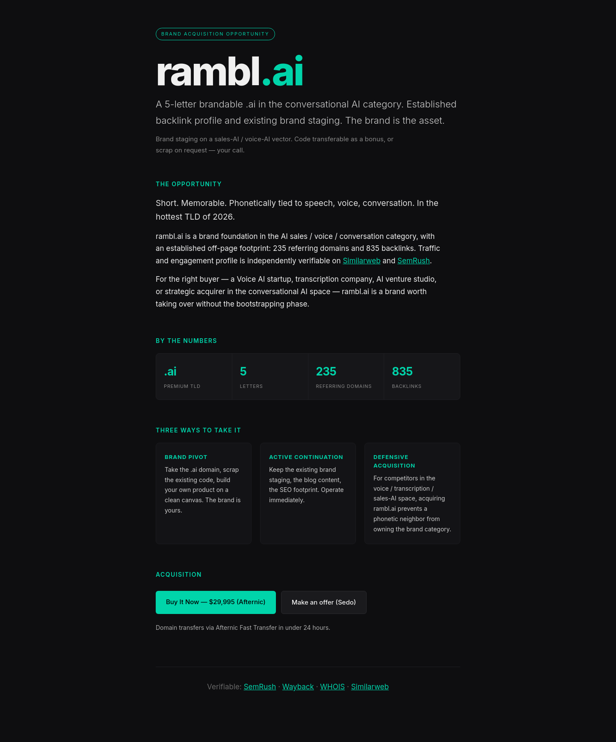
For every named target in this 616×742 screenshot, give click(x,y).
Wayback (298, 686)
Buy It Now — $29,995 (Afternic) (216, 602)
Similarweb (361, 260)
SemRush (413, 260)
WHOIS (332, 686)
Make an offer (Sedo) (324, 602)
